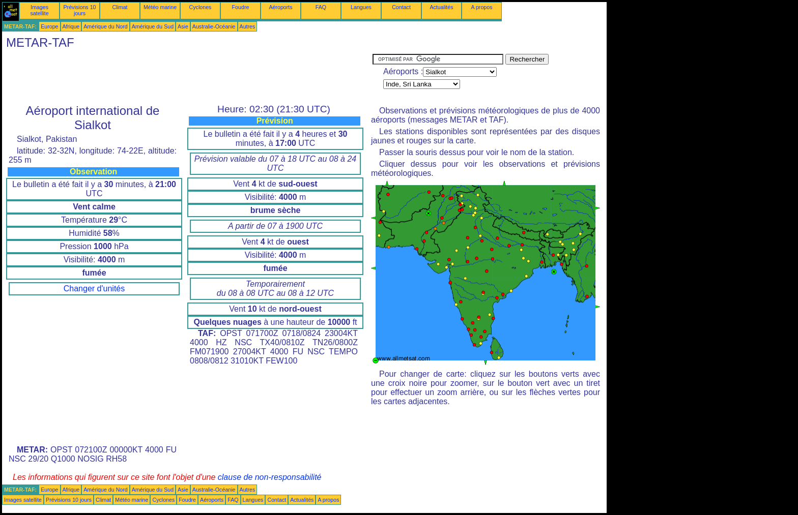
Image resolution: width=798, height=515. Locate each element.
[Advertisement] (187, 77)
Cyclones (200, 7)
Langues (361, 7)
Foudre (240, 7)
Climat (119, 7)
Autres (247, 26)
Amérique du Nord (105, 26)
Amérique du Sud (153, 26)
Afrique (71, 26)
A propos (481, 7)
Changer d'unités (94, 288)
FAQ (321, 7)
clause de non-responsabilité (270, 477)
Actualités (441, 7)
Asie (183, 26)
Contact (401, 7)
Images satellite (39, 10)
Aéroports (280, 7)
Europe (49, 26)
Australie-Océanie (214, 26)
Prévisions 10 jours (80, 10)
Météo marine (160, 7)
